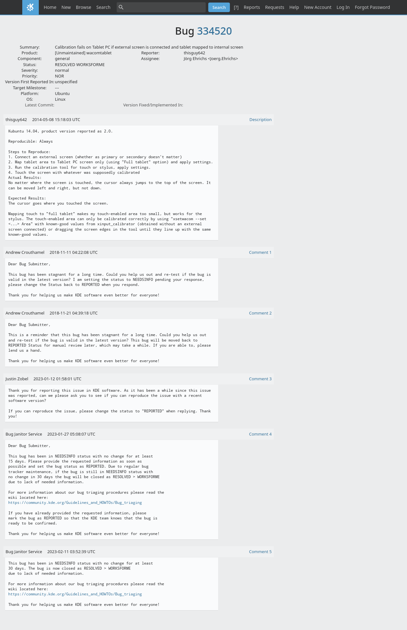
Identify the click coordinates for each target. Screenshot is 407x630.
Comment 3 (260, 379)
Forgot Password (372, 7)
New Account (317, 7)
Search (103, 7)
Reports (252, 7)
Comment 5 (260, 551)
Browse (83, 7)
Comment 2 (260, 313)
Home (50, 7)
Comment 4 (260, 434)
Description (261, 119)
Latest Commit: (39, 105)
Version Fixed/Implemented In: (153, 105)
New (66, 7)
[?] (236, 7)
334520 (214, 30)
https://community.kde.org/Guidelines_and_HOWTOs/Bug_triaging (75, 502)
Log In (343, 7)
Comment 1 (260, 252)
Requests (274, 7)
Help (294, 7)
